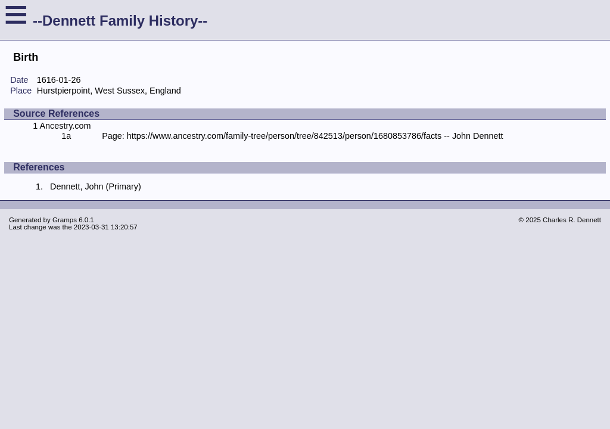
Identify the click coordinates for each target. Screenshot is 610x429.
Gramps (64, 219)
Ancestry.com (65, 125)
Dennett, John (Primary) (95, 186)
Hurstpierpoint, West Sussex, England (109, 90)
